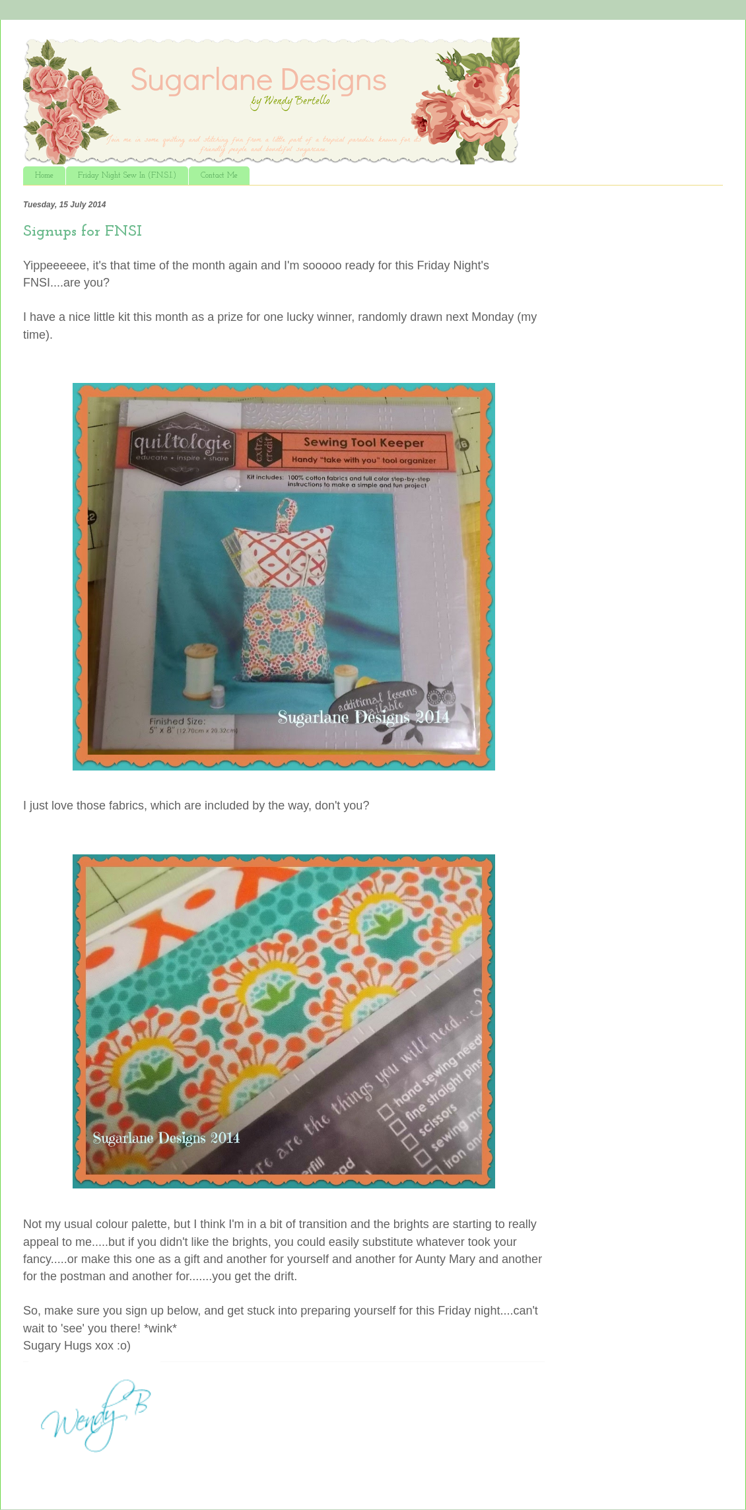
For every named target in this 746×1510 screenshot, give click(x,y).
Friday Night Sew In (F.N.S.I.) (127, 176)
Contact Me (219, 176)
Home (44, 176)
